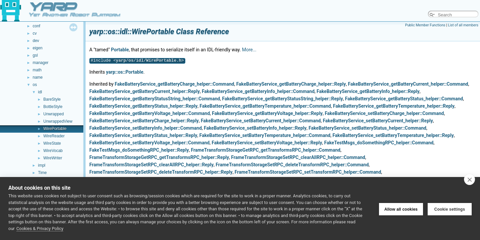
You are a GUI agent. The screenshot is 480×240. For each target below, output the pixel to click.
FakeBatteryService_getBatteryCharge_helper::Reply (291, 84)
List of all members (463, 25)
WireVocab (53, 150)
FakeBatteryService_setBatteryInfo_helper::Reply (255, 128)
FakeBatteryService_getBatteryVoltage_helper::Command (149, 113)
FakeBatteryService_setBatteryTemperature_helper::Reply (393, 135)
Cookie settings (449, 208)
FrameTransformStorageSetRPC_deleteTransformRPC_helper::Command (292, 164)
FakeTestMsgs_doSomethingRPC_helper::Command (379, 142)
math (37, 70)
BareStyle (52, 99)
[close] (469, 179)
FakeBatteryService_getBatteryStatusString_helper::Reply (282, 98)
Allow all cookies (401, 208)
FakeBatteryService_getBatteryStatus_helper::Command (404, 98)
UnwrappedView (57, 121)
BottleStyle (52, 106)
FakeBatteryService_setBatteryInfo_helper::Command (145, 128)
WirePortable (54, 128)
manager (40, 62)
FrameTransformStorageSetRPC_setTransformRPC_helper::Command (308, 172)
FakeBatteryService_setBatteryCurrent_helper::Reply (378, 120)
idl (40, 92)
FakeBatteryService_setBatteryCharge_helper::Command (384, 113)
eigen (37, 48)
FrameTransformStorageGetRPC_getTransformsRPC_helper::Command (265, 150)
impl (41, 165)
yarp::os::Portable (124, 72)
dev (36, 40)
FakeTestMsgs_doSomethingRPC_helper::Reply (139, 150)
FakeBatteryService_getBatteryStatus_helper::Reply (143, 106)
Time (42, 172)
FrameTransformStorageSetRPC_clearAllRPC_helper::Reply (151, 164)
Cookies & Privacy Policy (39, 228)
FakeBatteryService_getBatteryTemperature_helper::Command (265, 106)
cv (35, 33)
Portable (120, 49)
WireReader (54, 136)
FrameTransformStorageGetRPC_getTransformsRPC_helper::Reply (159, 157)
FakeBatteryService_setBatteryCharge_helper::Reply (144, 120)
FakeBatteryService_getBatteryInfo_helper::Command (258, 91)
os (35, 84)
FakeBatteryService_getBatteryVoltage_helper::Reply (267, 113)
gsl (35, 55)
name (38, 77)
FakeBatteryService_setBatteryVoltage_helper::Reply (267, 142)
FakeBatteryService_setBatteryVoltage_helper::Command (149, 142)
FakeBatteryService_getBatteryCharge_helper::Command (174, 84)
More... (249, 49)
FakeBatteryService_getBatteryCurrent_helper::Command (408, 84)
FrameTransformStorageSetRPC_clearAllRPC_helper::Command (298, 157)
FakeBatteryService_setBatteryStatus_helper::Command (367, 128)
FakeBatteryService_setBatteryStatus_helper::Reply (143, 135)
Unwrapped (53, 114)
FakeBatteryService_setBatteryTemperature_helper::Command (264, 135)
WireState (52, 143)
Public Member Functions (425, 25)
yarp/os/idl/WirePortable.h (148, 60)
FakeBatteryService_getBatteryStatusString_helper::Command (154, 98)
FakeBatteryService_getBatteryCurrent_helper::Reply (144, 91)
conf (36, 26)
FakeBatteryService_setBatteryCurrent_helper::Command (261, 120)
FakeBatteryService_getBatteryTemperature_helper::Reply (394, 106)
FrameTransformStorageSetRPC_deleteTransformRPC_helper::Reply (161, 172)
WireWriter (52, 158)
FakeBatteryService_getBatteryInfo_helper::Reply (368, 91)
